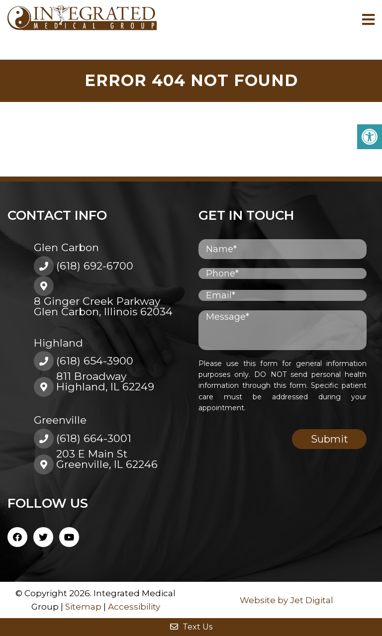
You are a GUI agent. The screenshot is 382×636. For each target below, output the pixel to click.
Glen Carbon (66, 247)
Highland (58, 343)
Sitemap (83, 607)
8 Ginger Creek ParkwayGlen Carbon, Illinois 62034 (103, 306)
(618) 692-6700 (94, 266)
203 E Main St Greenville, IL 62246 (107, 459)
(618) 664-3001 (93, 438)
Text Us (191, 627)
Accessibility (134, 607)
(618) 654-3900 (94, 361)
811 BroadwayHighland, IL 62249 (105, 381)
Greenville (60, 420)
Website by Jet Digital (286, 600)
